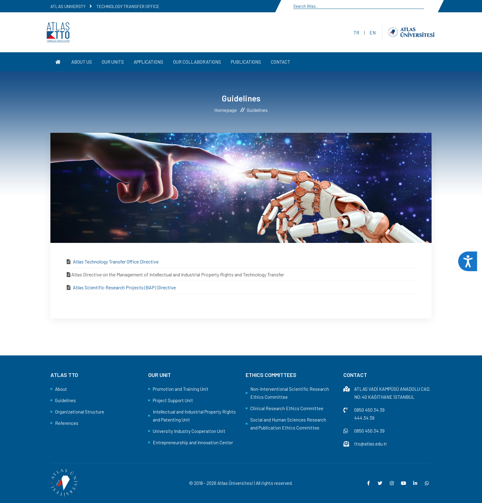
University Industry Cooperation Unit (189, 431)
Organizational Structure (79, 411)
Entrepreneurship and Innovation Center (193, 442)
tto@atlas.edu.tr (370, 443)
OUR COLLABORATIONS (197, 62)
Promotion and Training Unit (180, 389)
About (61, 389)
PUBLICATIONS (246, 62)
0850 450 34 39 (369, 410)
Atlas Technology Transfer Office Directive (116, 261)
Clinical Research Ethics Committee (286, 408)
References (66, 423)
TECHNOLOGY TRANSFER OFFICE (128, 6)
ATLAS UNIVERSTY (67, 6)
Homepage (225, 110)
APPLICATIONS (148, 62)
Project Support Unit (173, 400)
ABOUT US (81, 62)
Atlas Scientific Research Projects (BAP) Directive (124, 287)
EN (372, 32)
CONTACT (280, 62)
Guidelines (65, 400)
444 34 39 (364, 418)
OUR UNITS (113, 62)
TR (356, 32)
